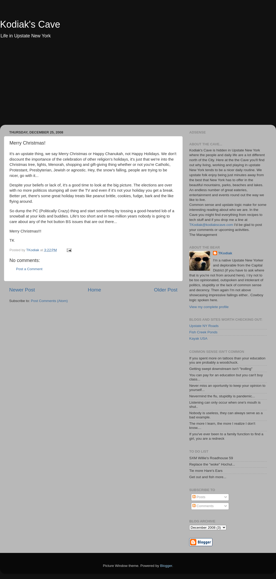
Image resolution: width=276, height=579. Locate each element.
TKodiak (225, 253)
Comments (203, 506)
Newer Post (22, 290)
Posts (199, 497)
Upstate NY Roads (204, 326)
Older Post (165, 290)
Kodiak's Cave (30, 24)
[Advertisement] (138, 85)
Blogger (166, 566)
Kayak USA (198, 338)
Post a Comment (29, 269)
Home (94, 290)
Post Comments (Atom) (49, 301)
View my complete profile (209, 307)
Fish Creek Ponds (203, 332)
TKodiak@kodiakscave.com (211, 225)
